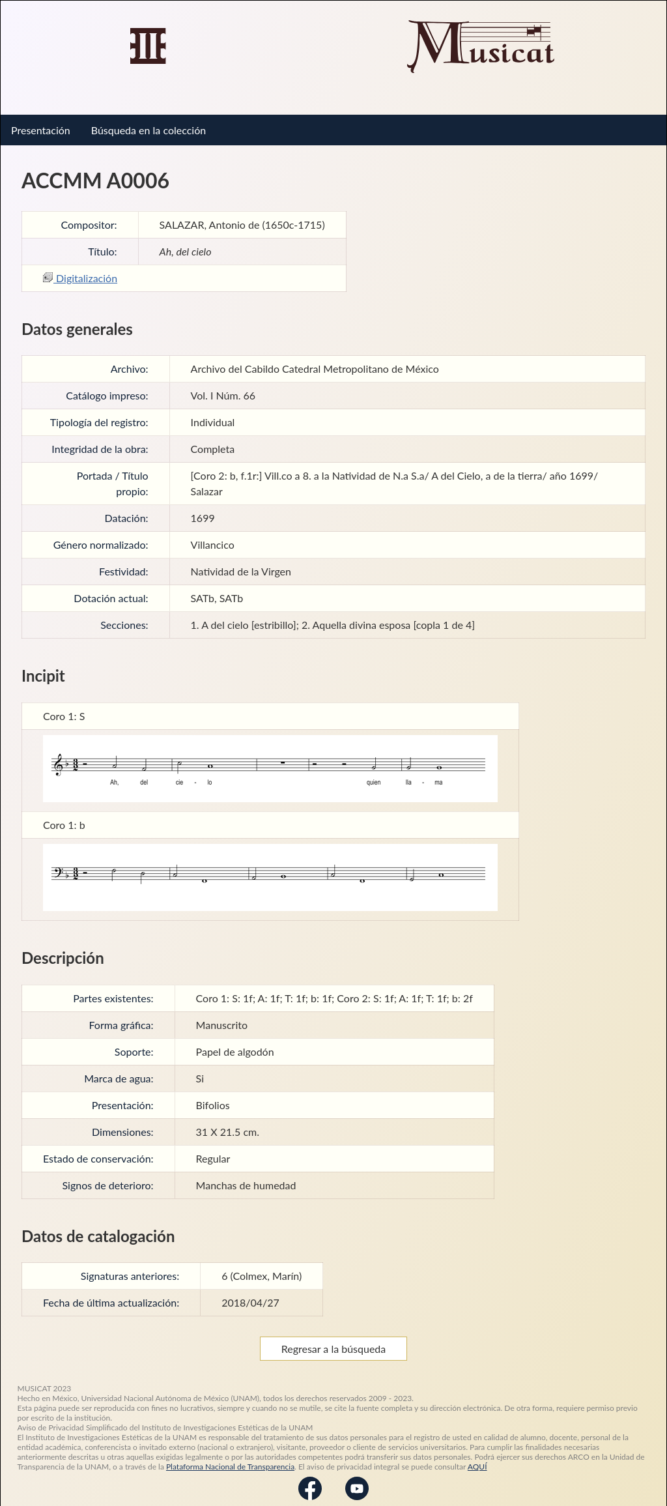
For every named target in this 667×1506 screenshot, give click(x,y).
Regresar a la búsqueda (333, 1339)
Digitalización (80, 268)
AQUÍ (477, 1457)
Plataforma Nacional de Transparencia (230, 1457)
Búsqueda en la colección (148, 120)
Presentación (40, 120)
